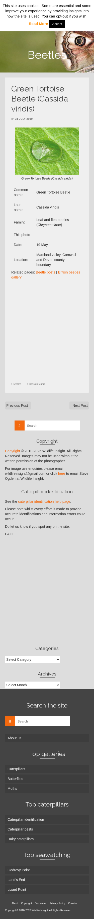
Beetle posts (45, 272)
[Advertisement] (47, 329)
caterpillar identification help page (44, 502)
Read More (38, 24)
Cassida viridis (37, 384)
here (61, 474)
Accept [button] (57, 24)
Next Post (80, 406)
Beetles (17, 384)
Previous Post (17, 406)
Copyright (12, 451)
